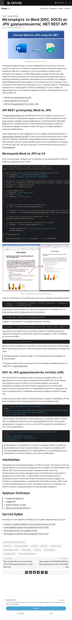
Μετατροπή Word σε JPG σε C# (16, 101)
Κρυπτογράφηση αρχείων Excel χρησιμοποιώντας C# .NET (26, 527)
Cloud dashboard (8, 147)
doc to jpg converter (9, 554)
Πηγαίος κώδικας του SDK (16, 505)
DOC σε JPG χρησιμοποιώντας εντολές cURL (21, 104)
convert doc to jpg (56, 546)
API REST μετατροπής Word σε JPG (17, 98)
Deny (51, 613)
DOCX (37, 74)
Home (4, 8)
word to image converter (11, 550)
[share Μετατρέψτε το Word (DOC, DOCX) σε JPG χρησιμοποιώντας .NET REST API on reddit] (34, 573)
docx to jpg (43, 546)
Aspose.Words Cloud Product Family (14, 542)
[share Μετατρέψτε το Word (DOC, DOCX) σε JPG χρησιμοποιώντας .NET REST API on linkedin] (30, 573)
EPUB (4, 124)
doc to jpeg (37, 550)
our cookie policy (14, 604)
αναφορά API (11, 502)
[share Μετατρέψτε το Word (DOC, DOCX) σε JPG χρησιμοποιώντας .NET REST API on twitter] (26, 573)
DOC (32, 74)
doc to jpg (34, 546)
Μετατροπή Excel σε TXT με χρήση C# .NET (20, 531)
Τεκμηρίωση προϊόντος (15, 498)
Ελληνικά (59, 3)
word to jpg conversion (21, 546)
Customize (20, 613)
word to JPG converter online (27, 554)
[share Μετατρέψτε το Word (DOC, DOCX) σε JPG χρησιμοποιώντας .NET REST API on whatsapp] (42, 573)
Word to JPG (7, 546)
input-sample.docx (21, 366)
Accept (36, 608)
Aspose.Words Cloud (12, 116)
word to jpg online (49, 550)
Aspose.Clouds (13, 16)
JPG (61, 74)
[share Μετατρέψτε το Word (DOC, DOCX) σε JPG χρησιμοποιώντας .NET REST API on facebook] (38, 573)
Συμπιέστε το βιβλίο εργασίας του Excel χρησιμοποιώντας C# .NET (30, 524)
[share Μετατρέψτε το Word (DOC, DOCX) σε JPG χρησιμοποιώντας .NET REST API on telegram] (46, 573)
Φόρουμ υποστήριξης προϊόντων (18, 508)
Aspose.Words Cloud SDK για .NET (15, 137)
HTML (63, 121)
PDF (58, 121)
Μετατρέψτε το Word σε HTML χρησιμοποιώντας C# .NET (26, 534)
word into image (26, 550)
